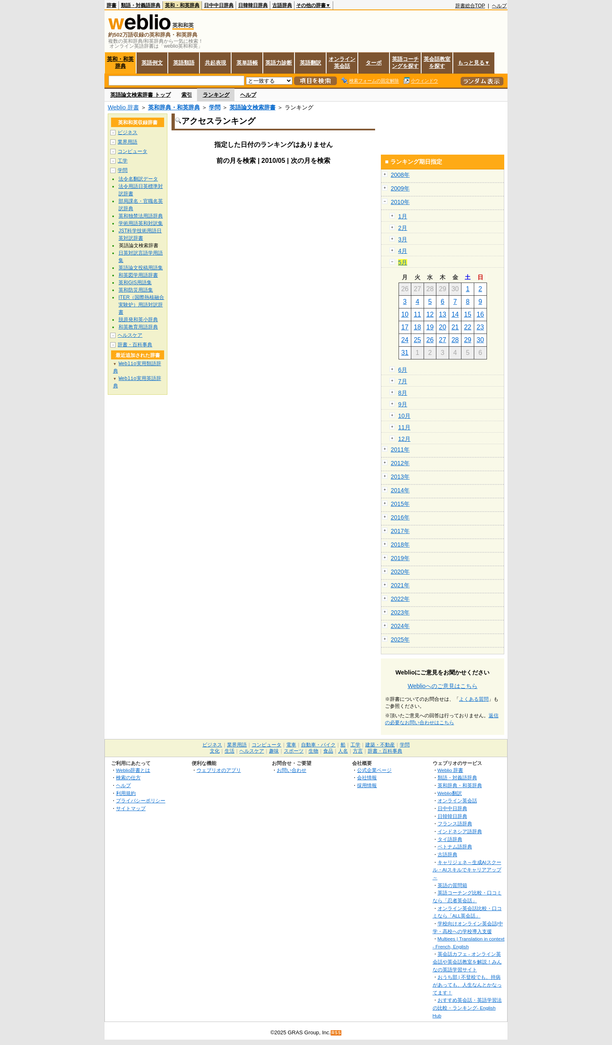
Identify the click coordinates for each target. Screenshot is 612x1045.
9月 (402, 404)
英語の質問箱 (452, 885)
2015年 (400, 503)
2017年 (400, 531)
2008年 (400, 174)
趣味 (274, 750)
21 (455, 327)
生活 (229, 750)
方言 (358, 750)
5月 (402, 262)
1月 (402, 216)
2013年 (400, 476)
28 (455, 339)
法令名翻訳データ (138, 179)
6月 (402, 369)
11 (417, 314)
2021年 (400, 585)
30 (480, 339)
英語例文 (152, 63)
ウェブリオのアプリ (219, 770)
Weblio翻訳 (450, 793)
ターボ (374, 63)
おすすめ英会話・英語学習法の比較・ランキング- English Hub (467, 1007)
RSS (336, 1033)
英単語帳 (247, 63)
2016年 (400, 517)
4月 (402, 251)
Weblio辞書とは (133, 770)
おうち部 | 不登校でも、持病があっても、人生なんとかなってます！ (467, 984)
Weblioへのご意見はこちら (443, 686)
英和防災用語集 (135, 290)
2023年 (400, 612)
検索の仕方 (128, 777)
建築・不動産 (380, 744)
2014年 (400, 490)
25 (417, 339)
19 (430, 327)
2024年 (400, 626)
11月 (404, 427)
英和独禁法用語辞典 (140, 216)
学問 (214, 107)
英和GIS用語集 (135, 282)
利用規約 (126, 793)
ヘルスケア (130, 335)
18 (417, 327)
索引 (186, 95)
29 (467, 339)
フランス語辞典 (455, 823)
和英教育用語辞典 (138, 327)
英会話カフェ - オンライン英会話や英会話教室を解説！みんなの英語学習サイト (467, 961)
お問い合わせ (291, 770)
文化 (215, 750)
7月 (402, 381)
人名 (343, 750)
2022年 (400, 598)
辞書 (111, 5)
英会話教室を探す (437, 62)
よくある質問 (474, 699)
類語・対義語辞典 (140, 5)
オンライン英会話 (342, 62)
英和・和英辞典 (182, 5)
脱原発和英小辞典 (138, 319)
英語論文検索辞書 (253, 107)
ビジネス (127, 132)
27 (442, 339)
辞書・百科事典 (135, 345)
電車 (291, 744)
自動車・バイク (318, 744)
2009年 (400, 188)
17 (404, 327)
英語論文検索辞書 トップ (140, 95)
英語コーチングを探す (405, 62)
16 (480, 314)
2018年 (400, 544)
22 (467, 327)
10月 (404, 415)
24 (404, 339)
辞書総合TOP (470, 6)
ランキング (216, 95)
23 (480, 327)
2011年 (400, 449)
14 (455, 314)
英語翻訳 (310, 63)
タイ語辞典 (450, 839)
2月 (402, 228)
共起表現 (215, 63)
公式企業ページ (374, 770)
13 (442, 314)
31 (404, 352)
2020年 (400, 571)
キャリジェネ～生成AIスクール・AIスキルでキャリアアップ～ (467, 870)
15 (467, 314)
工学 (123, 161)
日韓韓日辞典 (253, 5)
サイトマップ (131, 808)
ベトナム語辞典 (455, 846)
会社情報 (367, 777)
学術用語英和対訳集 (140, 223)
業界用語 (127, 142)
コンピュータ (132, 151)
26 (430, 339)
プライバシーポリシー (140, 800)
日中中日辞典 (219, 5)
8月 (402, 392)
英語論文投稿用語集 (140, 268)
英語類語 (184, 63)
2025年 (400, 639)
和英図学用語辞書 (138, 275)
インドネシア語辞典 (460, 831)
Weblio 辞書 (123, 107)
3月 (402, 239)
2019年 (400, 558)
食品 (328, 750)
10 (404, 314)
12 (430, 314)
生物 (313, 750)
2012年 (400, 463)
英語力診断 (278, 63)
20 (442, 327)
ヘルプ (499, 6)
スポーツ (294, 750)
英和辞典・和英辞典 (174, 107)
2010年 (400, 202)
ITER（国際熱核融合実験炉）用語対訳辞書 (141, 304)
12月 (404, 439)
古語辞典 (282, 5)
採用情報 (367, 785)
